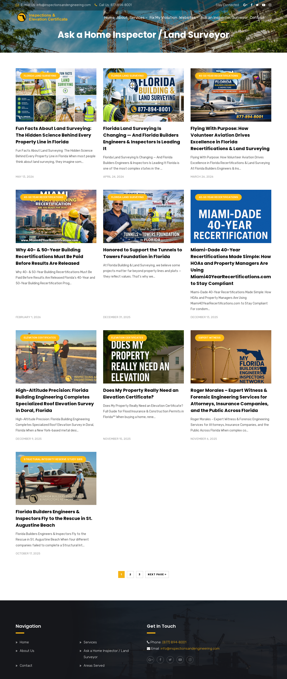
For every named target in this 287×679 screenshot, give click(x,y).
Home (109, 17)
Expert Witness (210, 337)
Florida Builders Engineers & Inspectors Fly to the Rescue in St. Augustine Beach (54, 518)
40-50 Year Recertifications (218, 75)
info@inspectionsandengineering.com (64, 5)
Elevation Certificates (40, 337)
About (122, 17)
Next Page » (157, 574)
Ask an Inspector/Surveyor (224, 17)
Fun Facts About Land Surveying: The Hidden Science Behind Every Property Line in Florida (53, 135)
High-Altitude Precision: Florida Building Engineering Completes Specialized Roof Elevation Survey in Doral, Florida (55, 400)
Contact (257, 17)
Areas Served (94, 666)
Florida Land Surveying (40, 75)
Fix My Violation (163, 17)
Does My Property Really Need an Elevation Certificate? (140, 393)
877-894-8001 (121, 5)
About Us (27, 651)
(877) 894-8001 (174, 642)
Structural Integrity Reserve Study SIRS (53, 459)
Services (137, 17)
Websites (187, 17)
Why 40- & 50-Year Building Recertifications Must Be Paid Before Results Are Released (49, 256)
